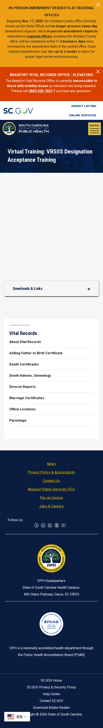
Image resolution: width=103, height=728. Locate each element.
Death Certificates (24, 364)
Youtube (63, 525)
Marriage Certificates (26, 398)
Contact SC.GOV (51, 701)
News (51, 464)
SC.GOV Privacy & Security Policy (51, 687)
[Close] (97, 4)
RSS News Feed (50, 525)
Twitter (57, 525)
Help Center (51, 694)
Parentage (17, 420)
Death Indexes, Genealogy (30, 376)
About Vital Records (25, 342)
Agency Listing (83, 106)
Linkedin (43, 525)
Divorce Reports (22, 387)
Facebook (36, 525)
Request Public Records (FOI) (51, 489)
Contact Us (51, 481)
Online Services (82, 115)
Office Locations (22, 409)
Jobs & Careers (51, 506)
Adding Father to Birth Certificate (36, 353)
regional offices (39, 36)
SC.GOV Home (51, 680)
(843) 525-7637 (40, 91)
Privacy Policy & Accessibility (51, 472)
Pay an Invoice (51, 498)
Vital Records (23, 333)
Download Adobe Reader (51, 708)
